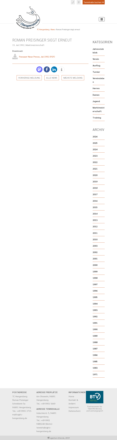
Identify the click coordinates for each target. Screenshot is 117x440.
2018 (95, 187)
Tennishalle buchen (94, 2)
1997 (95, 284)
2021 (95, 168)
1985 (95, 361)
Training (97, 117)
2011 (95, 233)
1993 (95, 310)
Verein (96, 58)
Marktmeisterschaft (35, 45)
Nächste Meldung (72, 77)
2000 (95, 265)
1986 (95, 355)
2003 (95, 245)
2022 (95, 162)
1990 (95, 329)
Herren (96, 88)
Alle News (51, 77)
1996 (95, 290)
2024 (95, 149)
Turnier (96, 71)
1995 (95, 297)
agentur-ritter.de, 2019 (59, 438)
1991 (95, 322)
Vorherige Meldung (29, 77)
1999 (95, 271)
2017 (95, 194)
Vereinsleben (98, 80)
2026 (95, 136)
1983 (95, 367)
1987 (95, 348)
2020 (95, 175)
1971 (95, 374)
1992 (95, 316)
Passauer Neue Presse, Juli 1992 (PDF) (37, 56)
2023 (95, 155)
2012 (95, 226)
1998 (95, 277)
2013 (95, 220)
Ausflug (96, 65)
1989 (95, 335)
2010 (95, 239)
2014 (95, 213)
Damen (96, 94)
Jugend (96, 101)
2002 (95, 252)
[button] (39, 69)
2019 (95, 181)
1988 (95, 342)
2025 (95, 143)
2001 (95, 258)
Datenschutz (75, 410)
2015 (95, 207)
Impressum (74, 407)
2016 (95, 200)
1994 (95, 303)
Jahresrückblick (98, 50)
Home (71, 396)
